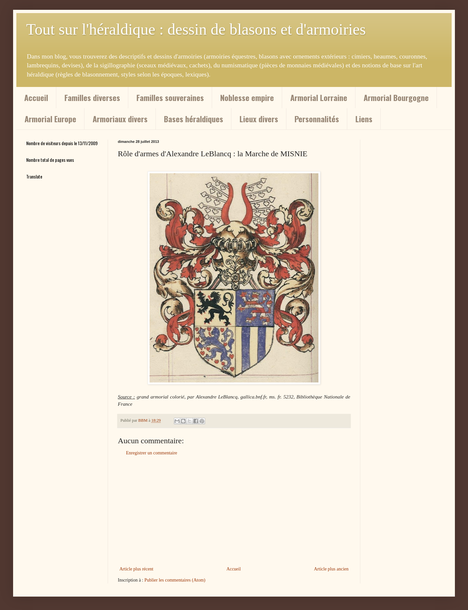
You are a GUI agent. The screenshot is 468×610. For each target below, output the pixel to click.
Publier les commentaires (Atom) (174, 580)
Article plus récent (136, 569)
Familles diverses (92, 97)
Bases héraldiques (193, 119)
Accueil (36, 97)
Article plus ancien (331, 569)
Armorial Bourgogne (396, 97)
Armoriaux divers (120, 119)
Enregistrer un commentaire (151, 452)
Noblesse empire (247, 97)
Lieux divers (259, 119)
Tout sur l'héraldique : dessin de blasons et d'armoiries (196, 29)
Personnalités (317, 119)
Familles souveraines (170, 97)
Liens (363, 119)
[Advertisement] (234, 511)
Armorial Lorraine (318, 97)
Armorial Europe (50, 119)
